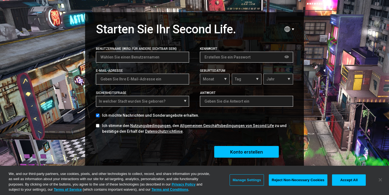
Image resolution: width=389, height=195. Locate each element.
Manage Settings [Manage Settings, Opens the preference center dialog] (247, 180)
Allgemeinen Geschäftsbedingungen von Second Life (227, 125)
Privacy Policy (183, 184)
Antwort (208, 93)
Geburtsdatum (212, 71)
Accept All (349, 180)
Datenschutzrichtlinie (164, 131)
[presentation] (137, 151)
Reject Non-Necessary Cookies (298, 180)
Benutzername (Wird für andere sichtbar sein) (136, 49)
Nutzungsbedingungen (150, 125)
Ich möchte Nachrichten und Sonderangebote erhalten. (150, 115)
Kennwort (208, 49)
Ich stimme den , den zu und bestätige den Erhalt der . (194, 128)
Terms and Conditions (170, 189)
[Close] (380, 180)
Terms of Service (68, 189)
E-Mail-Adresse (109, 71)
